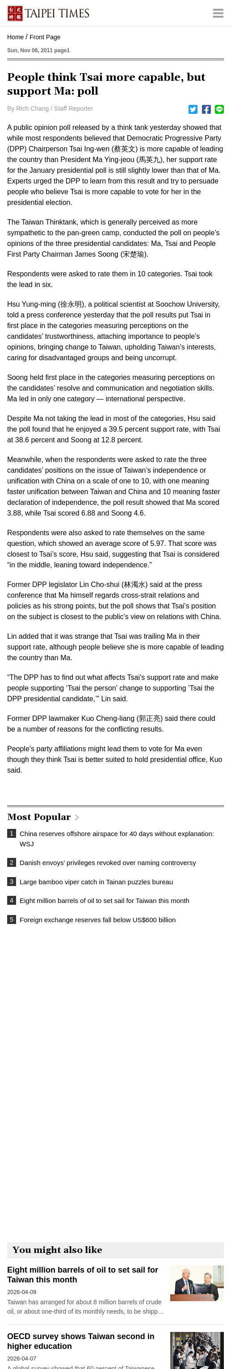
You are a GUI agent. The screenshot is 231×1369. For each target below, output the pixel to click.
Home (15, 37)
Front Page (44, 37)
